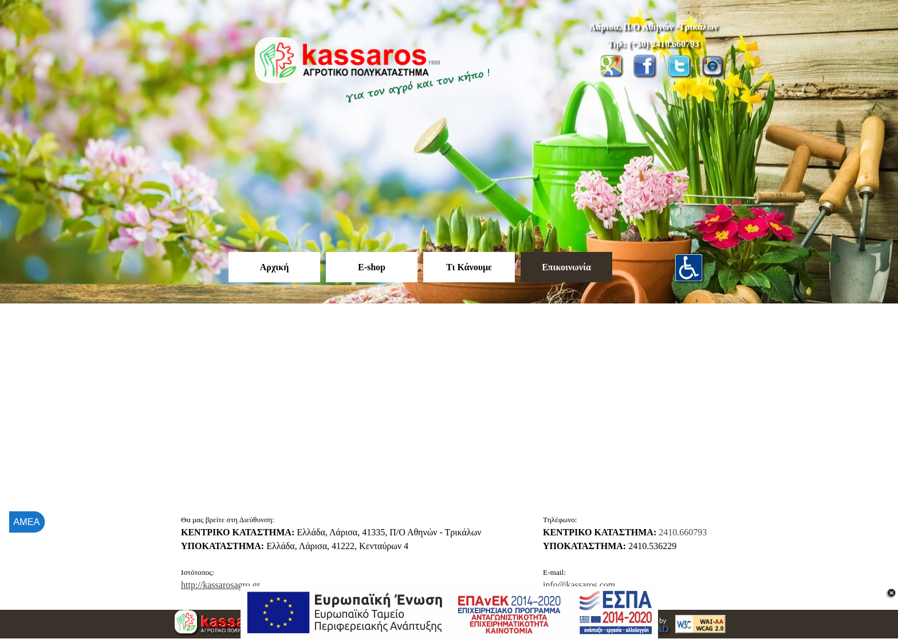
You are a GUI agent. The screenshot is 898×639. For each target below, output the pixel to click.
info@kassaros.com (579, 585)
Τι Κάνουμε (469, 267)
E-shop (371, 267)
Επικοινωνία (566, 267)
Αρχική (274, 267)
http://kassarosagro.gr (220, 585)
